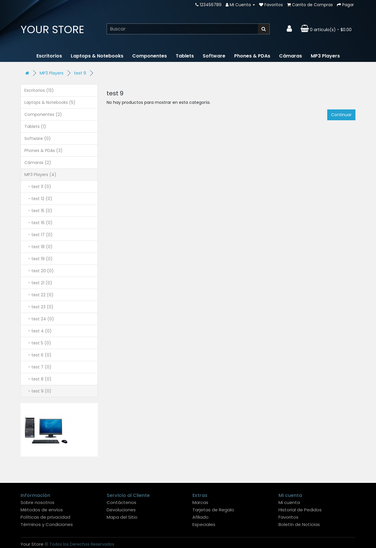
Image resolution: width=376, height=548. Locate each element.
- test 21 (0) (38, 283)
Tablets (185, 56)
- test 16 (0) (38, 223)
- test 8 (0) (37, 379)
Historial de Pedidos (300, 510)
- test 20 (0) (39, 271)
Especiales (203, 524)
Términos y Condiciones (47, 524)
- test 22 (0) (38, 295)
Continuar (341, 115)
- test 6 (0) (37, 355)
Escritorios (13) (39, 90)
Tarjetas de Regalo (213, 510)
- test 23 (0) (38, 307)
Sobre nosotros (37, 502)
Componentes (149, 56)
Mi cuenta (289, 502)
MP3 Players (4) (40, 174)
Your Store (52, 29)
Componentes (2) (43, 114)
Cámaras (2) (37, 162)
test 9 (80, 73)
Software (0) (37, 138)
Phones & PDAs (252, 56)
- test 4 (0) (38, 331)
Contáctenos (121, 502)
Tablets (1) (35, 126)
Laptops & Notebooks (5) (49, 102)
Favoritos (288, 517)
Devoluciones (121, 510)
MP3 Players (325, 56)
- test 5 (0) (37, 343)
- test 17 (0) (38, 235)
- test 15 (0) (38, 211)
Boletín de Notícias (299, 524)
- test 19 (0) (38, 259)
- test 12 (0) (38, 199)
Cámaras (290, 56)
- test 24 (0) (39, 319)
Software (214, 56)
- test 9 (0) (37, 391)
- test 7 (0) (37, 367)
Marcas (200, 502)
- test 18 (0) (38, 247)
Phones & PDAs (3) (43, 150)
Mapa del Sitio (122, 517)
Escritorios (49, 56)
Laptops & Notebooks (97, 56)
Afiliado (200, 517)
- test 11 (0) (37, 187)
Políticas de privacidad (45, 517)
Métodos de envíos (42, 510)
